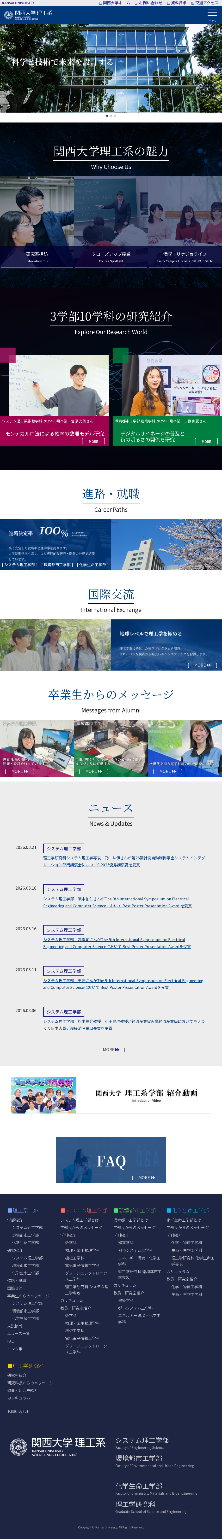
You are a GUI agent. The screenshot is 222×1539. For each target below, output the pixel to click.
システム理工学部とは (79, 1220)
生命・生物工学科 (186, 1250)
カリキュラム (71, 1300)
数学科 (71, 1242)
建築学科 (126, 1242)
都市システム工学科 (135, 1250)
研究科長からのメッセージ (30, 1383)
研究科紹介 (16, 1375)
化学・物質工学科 (186, 1242)
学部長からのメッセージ (81, 1227)
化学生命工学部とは (183, 1220)
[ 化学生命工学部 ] (93, 564)
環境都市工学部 (25, 1235)
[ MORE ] (202, 665)
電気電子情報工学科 (82, 1265)
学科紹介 (68, 1235)
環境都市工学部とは (130, 1220)
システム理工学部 (27, 1227)
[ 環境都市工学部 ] (57, 564)
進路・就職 (16, 1280)
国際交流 (15, 1288)
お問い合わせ (18, 1411)
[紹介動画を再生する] (111, 1095)
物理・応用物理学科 (82, 1250)
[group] (54, 397)
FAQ (10, 1341)
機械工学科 (74, 1258)
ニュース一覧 (18, 1333)
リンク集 (15, 1349)
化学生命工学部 (25, 1242)
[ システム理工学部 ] (19, 564)
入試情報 (15, 1326)
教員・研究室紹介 (22, 1390)
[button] (107, 116)
